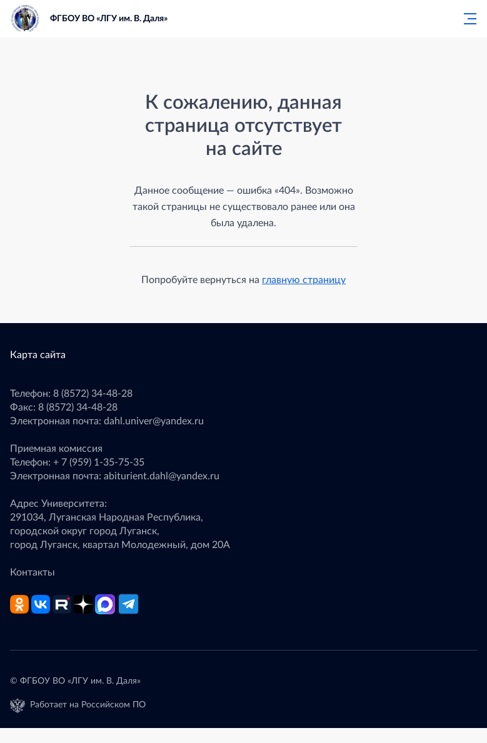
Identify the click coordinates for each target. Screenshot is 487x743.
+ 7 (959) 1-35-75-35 (98, 462)
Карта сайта (38, 355)
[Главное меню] (466, 18)
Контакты (32, 572)
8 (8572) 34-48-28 (93, 394)
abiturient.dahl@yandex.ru (161, 476)
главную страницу (304, 280)
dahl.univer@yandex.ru (154, 421)
